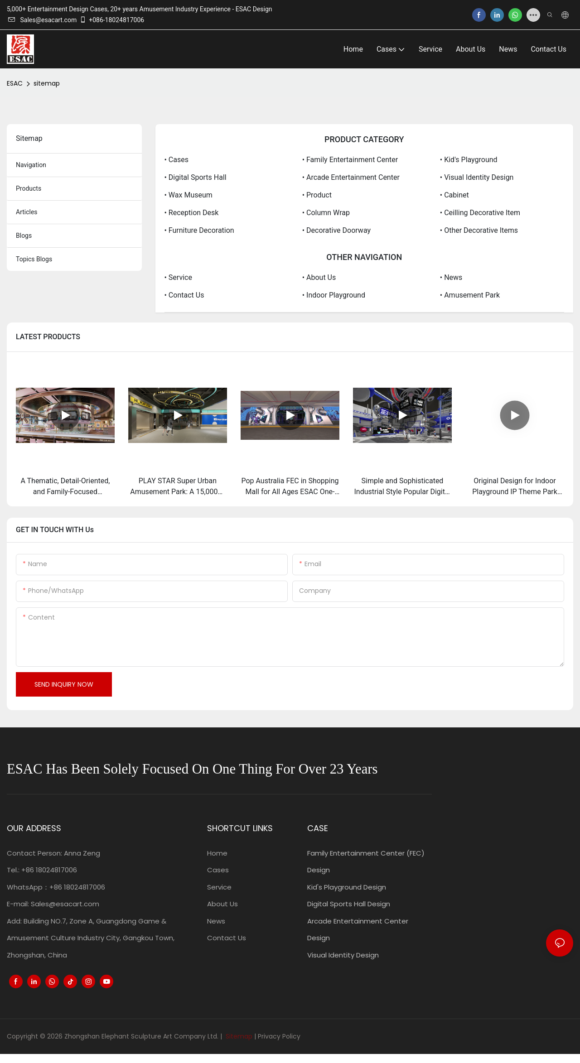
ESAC (15, 83)
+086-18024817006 (111, 20)
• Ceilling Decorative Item (480, 212)
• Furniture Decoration (199, 230)
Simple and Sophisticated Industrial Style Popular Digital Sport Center (402, 486)
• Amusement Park (470, 295)
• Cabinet (454, 195)
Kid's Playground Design (346, 887)
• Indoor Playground (333, 295)
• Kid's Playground (469, 159)
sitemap (47, 83)
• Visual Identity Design (477, 177)
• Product (317, 195)
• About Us (319, 277)
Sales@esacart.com (42, 20)
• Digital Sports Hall (195, 177)
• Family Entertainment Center (350, 159)
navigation (31, 164)
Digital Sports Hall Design (348, 904)
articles (27, 212)
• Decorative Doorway (336, 230)
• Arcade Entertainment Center (351, 177)
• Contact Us (184, 295)
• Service (178, 277)
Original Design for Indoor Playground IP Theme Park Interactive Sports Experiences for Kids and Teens (514, 486)
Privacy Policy (279, 1036)
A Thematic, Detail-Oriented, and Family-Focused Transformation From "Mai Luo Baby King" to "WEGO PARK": (65, 486)
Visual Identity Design (343, 955)
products (28, 188)
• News (451, 277)
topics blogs (34, 259)
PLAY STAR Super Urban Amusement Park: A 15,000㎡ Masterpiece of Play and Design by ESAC (177, 486)
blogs (24, 235)
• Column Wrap (326, 212)
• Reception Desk (191, 212)
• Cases (176, 159)
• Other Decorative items (479, 230)
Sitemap (238, 1036)
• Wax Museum (188, 195)
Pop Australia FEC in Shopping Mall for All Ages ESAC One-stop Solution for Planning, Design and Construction (289, 486)
